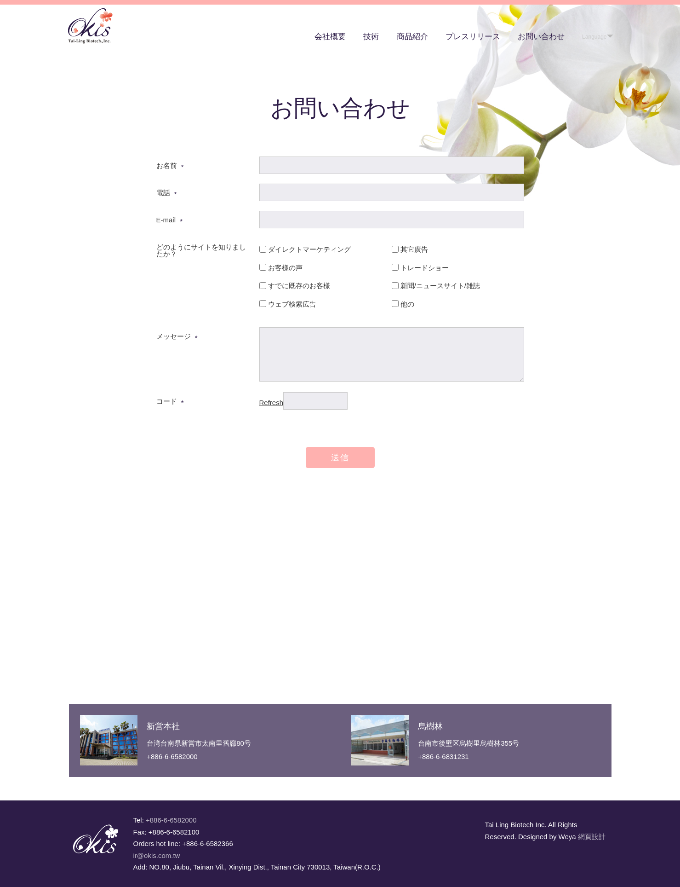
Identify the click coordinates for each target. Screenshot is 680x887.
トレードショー (424, 268)
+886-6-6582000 (171, 820)
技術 (371, 36)
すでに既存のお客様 (299, 286)
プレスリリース (473, 36)
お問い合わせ (541, 36)
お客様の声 (285, 268)
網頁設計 (592, 837)
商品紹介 (412, 36)
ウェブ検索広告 (292, 304)
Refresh (271, 402)
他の (407, 304)
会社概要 (330, 36)
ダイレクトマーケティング (309, 249)
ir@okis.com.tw (156, 855)
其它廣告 (414, 249)
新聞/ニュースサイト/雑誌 (440, 286)
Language (594, 37)
